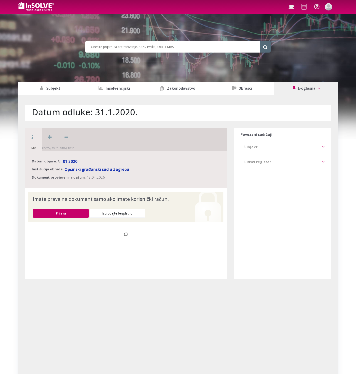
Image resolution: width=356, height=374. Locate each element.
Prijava (61, 213)
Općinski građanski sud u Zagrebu (96, 169)
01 (65, 161)
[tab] (282, 147)
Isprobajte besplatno (117, 213)
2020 (72, 161)
